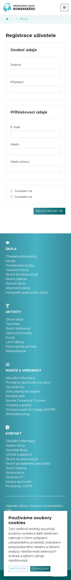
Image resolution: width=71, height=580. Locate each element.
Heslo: (15, 144)
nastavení (18, 568)
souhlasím (40, 568)
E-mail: (15, 127)
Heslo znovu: (20, 162)
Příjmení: (17, 82)
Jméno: (15, 65)
